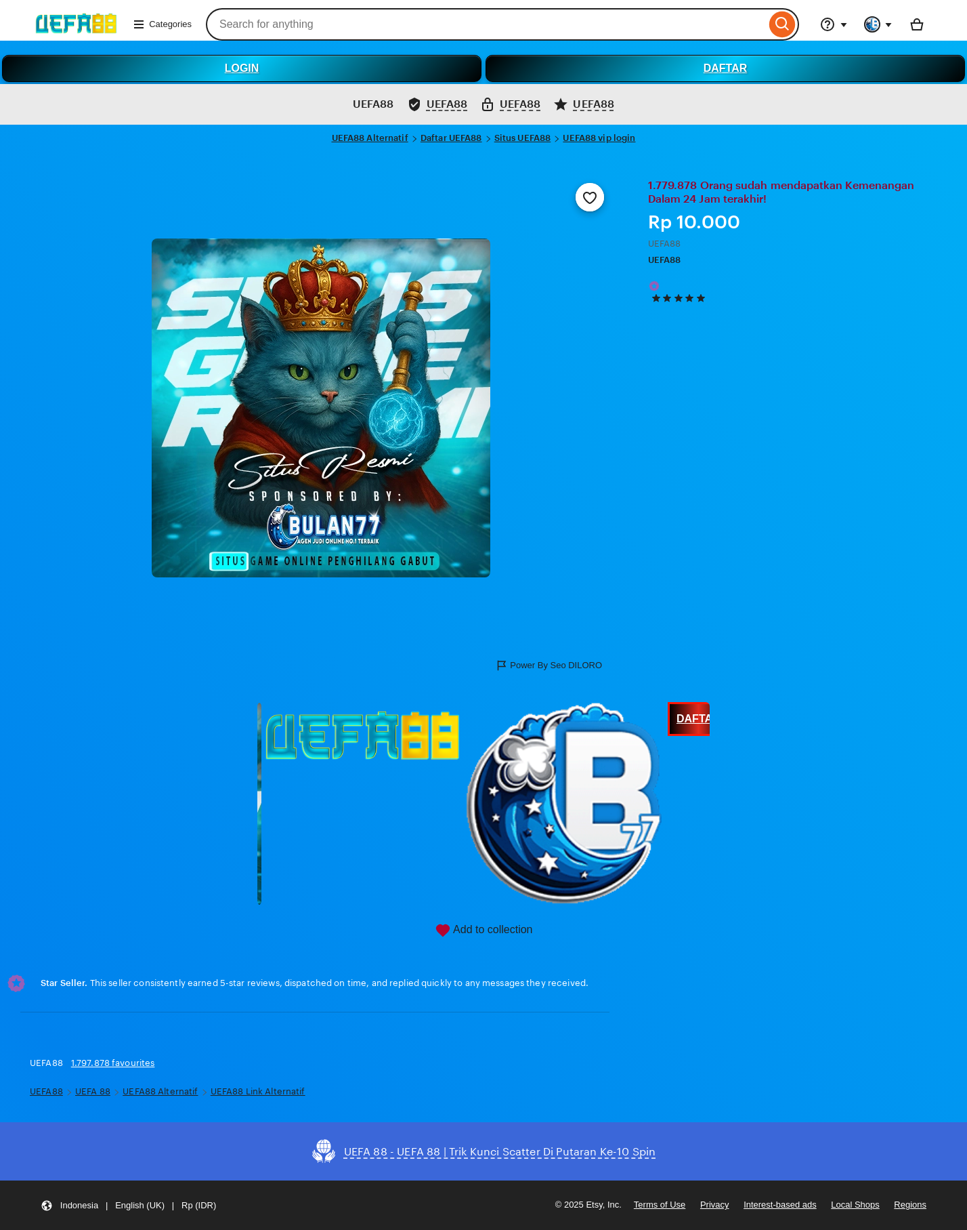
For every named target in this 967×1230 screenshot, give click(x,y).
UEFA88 (664, 260)
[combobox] (486, 24)
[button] (128, 1205)
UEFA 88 (92, 1091)
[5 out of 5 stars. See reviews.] (680, 298)
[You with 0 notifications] (878, 24)
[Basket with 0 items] (917, 24)
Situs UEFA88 (522, 138)
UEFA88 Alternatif (370, 138)
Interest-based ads (780, 1205)
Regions (910, 1205)
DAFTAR (726, 68)
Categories (162, 24)
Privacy (714, 1205)
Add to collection (484, 930)
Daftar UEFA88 (451, 138)
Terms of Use (659, 1205)
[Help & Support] (833, 24)
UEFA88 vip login (599, 138)
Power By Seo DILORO (548, 665)
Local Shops (855, 1205)
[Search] (782, 24)
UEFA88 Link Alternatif (258, 1091)
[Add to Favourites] (590, 197)
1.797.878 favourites (113, 1063)
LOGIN (242, 68)
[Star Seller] (654, 286)
